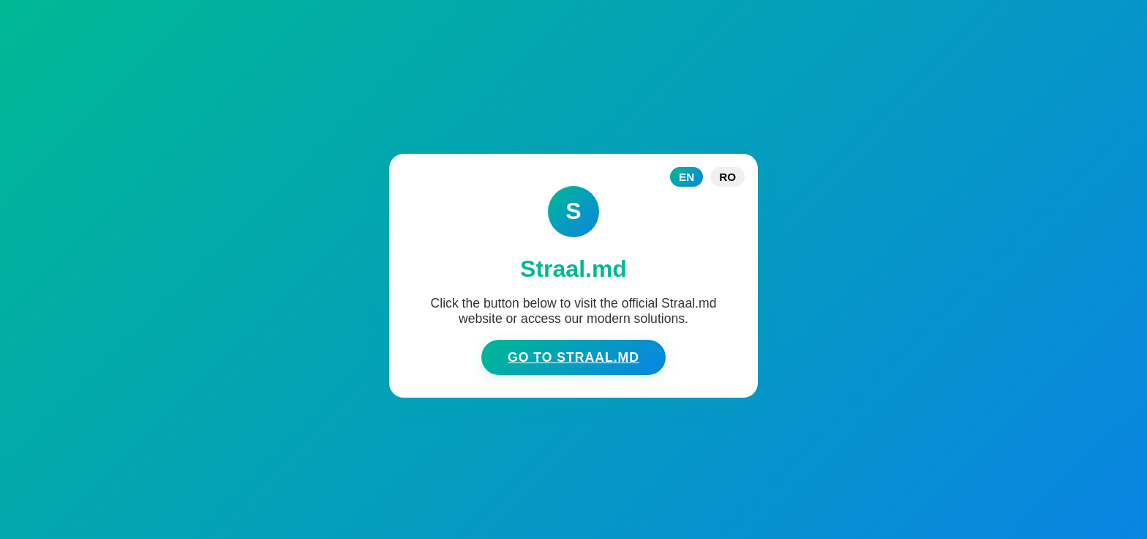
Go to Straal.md (573, 357)
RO (727, 177)
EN (686, 177)
